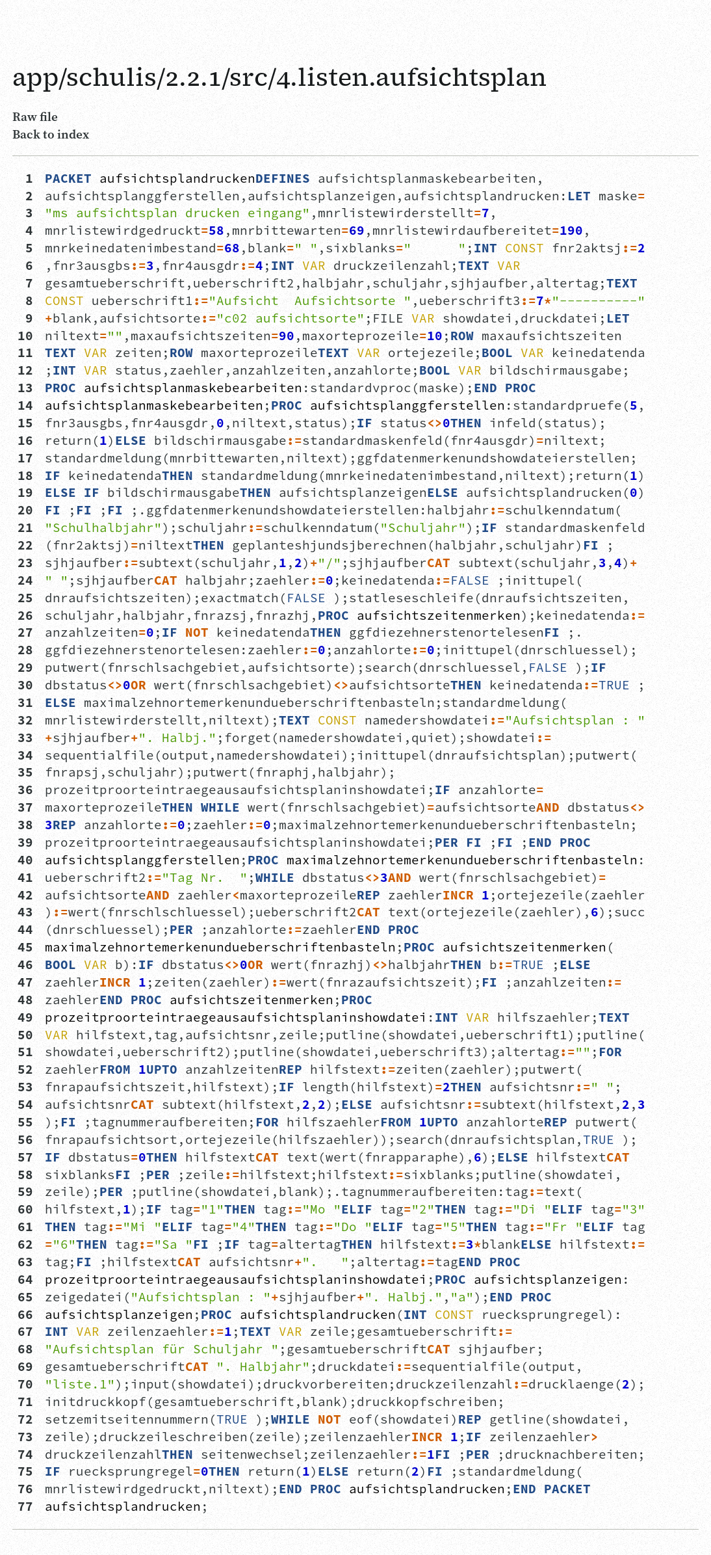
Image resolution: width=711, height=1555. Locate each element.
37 (25, 807)
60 (25, 1209)
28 (25, 650)
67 (25, 1331)
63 (25, 1261)
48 (25, 999)
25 (25, 597)
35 (25, 772)
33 (25, 737)
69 (25, 1366)
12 (25, 370)
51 (25, 1051)
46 (25, 964)
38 (25, 824)
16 (25, 440)
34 (25, 755)
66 (25, 1314)
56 (25, 1139)
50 (25, 1035)
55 (25, 1122)
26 (25, 615)
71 (25, 1401)
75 (25, 1471)
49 (25, 1017)
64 (25, 1279)
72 (25, 1419)
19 (25, 492)
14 (25, 405)
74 (25, 1454)
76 (25, 1488)
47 (25, 982)
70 (25, 1384)
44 (25, 929)
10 (25, 335)
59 (25, 1191)
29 (25, 667)
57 (25, 1157)
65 (25, 1297)
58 (25, 1174)
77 (25, 1506)
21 (25, 527)
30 (25, 685)
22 (25, 545)
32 (25, 720)
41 (25, 877)
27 (25, 632)
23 (25, 562)
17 (25, 458)
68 (25, 1349)
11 (25, 352)
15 (25, 423)
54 (25, 1104)
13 (25, 387)
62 (25, 1244)
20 (25, 510)
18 (25, 475)
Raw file (35, 116)
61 (25, 1226)
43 (25, 912)
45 (25, 947)
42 (25, 895)
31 (25, 702)
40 (25, 860)
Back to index (50, 134)
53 (25, 1087)
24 (25, 580)
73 (25, 1436)
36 (25, 789)
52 (25, 1069)
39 (25, 842)
